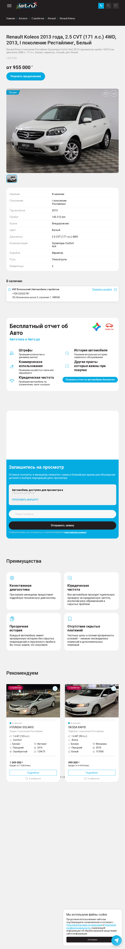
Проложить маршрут (25, 499)
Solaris (9, 685)
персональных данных (75, 532)
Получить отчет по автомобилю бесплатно (90, 379)
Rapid (68, 685)
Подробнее (33, 772)
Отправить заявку (62, 525)
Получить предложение (25, 76)
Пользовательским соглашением (84, 925)
